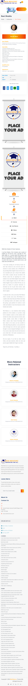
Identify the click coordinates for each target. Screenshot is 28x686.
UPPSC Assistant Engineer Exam (7, 643)
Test (3, 528)
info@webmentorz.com (8, 505)
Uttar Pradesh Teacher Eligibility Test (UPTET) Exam (11, 655)
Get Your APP (5, 532)
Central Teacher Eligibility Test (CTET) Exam (9, 657)
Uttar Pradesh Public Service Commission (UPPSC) (11, 547)
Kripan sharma (14, 439)
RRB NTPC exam (4, 611)
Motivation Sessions (5, 565)
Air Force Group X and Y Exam (7, 633)
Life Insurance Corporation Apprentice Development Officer (12, 659)
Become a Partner (7, 530)
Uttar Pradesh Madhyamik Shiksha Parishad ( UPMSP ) (12, 671)
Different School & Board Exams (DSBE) (9, 551)
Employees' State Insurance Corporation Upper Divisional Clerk (13, 669)
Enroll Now (14, 36)
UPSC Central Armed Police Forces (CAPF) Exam (10, 665)
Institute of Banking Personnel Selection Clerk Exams (11, 617)
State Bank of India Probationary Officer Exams (10, 602)
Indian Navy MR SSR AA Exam (7, 641)
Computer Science (4, 559)
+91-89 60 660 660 (7, 503)
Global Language (4, 577)
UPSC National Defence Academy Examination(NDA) (11, 592)
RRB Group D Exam (5, 609)
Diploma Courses (4, 583)
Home (2, 19)
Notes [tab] (14, 234)
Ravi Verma (14, 420)
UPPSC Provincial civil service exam (8, 647)
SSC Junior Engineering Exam (7, 639)
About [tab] (14, 218)
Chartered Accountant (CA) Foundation (8, 573)
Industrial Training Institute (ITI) (7, 561)
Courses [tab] (14, 222)
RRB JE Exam (4, 621)
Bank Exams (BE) (4, 542)
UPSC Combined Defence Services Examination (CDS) (11, 590)
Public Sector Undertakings (6, 585)
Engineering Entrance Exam (6, 563)
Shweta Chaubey (14, 380)
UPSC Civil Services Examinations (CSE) (9, 598)
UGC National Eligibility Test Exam (8, 661)
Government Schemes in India (7, 581)
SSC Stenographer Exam (6, 629)
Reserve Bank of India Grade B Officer (8, 635)
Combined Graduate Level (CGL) (7, 600)
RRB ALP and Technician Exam (7, 619)
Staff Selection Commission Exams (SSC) (9, 540)
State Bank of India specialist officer (8, 645)
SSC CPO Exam (4, 623)
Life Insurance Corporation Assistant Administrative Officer (12, 651)
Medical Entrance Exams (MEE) (7, 549)
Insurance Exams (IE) (5, 553)
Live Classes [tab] (14, 226)
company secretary (5, 575)
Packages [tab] (14, 242)
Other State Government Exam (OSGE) (8, 557)
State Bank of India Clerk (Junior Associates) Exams (11, 607)
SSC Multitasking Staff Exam (7, 627)
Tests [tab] (14, 238)
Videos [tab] (14, 230)
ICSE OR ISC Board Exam (6, 653)
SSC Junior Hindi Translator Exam (8, 637)
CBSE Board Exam (4, 649)
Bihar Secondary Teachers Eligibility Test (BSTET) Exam (12, 667)
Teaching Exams (4, 571)
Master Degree (4, 569)
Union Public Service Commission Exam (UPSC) (10, 538)
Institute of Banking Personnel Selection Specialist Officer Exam (13, 625)
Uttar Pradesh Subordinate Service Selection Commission (12, 579)
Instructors (9, 19)
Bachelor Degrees (4, 567)
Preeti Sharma (14, 400)
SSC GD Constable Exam (6, 631)
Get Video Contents (7, 526)
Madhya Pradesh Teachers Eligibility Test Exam (10, 663)
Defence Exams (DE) (5, 555)
